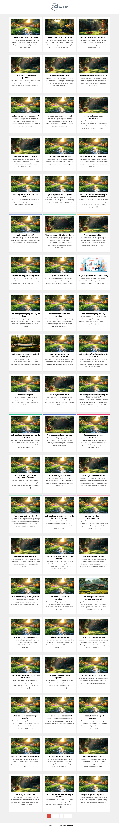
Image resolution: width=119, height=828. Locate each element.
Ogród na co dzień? (59, 275)
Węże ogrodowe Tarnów (93, 556)
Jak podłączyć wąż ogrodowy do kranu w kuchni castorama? (93, 195)
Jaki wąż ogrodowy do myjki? (94, 675)
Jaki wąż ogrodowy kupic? (25, 637)
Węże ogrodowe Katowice (25, 156)
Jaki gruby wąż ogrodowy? (25, 516)
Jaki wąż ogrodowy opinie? (59, 756)
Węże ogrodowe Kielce (94, 235)
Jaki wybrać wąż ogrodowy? (93, 314)
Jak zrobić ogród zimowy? (59, 156)
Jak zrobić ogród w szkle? (59, 475)
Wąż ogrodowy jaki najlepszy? (93, 156)
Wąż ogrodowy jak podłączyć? (25, 275)
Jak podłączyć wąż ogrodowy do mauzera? (93, 355)
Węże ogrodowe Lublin (25, 794)
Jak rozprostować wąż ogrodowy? (93, 436)
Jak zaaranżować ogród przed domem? (59, 557)
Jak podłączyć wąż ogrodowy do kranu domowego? (59, 517)
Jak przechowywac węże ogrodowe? (60, 676)
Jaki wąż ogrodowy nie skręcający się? (94, 517)
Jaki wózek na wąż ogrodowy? (25, 116)
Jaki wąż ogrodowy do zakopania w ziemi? (59, 355)
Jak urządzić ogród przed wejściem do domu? (25, 476)
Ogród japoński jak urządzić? (59, 194)
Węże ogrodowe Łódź (59, 75)
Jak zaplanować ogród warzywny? (93, 717)
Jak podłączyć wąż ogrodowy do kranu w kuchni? (93, 395)
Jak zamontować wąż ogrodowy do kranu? (25, 676)
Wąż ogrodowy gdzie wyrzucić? (25, 597)
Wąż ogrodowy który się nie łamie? (25, 195)
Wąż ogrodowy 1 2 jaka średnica (59, 235)
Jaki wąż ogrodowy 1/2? (59, 637)
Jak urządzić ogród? (25, 394)
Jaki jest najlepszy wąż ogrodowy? (59, 598)
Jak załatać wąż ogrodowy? (59, 716)
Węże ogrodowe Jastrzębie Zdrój (93, 275)
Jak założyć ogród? (25, 235)
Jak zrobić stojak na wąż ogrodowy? (59, 315)
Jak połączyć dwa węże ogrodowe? (25, 76)
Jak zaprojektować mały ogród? (25, 756)
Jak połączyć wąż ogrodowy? (94, 794)
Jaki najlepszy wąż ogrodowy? (25, 37)
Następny (67, 816)
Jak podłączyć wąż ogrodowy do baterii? (59, 795)
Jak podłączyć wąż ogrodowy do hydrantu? (25, 436)
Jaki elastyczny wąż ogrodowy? (93, 37)
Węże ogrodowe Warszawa (94, 637)
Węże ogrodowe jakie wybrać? (93, 75)
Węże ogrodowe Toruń (59, 394)
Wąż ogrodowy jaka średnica (59, 435)
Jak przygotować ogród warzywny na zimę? (93, 598)
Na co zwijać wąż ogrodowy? (59, 116)
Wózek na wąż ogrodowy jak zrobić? (25, 717)
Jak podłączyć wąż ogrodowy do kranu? (25, 315)
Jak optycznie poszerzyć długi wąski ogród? (25, 355)
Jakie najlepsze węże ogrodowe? (93, 117)
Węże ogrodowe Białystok (25, 556)
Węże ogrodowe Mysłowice (93, 475)
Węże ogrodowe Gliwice (93, 756)
